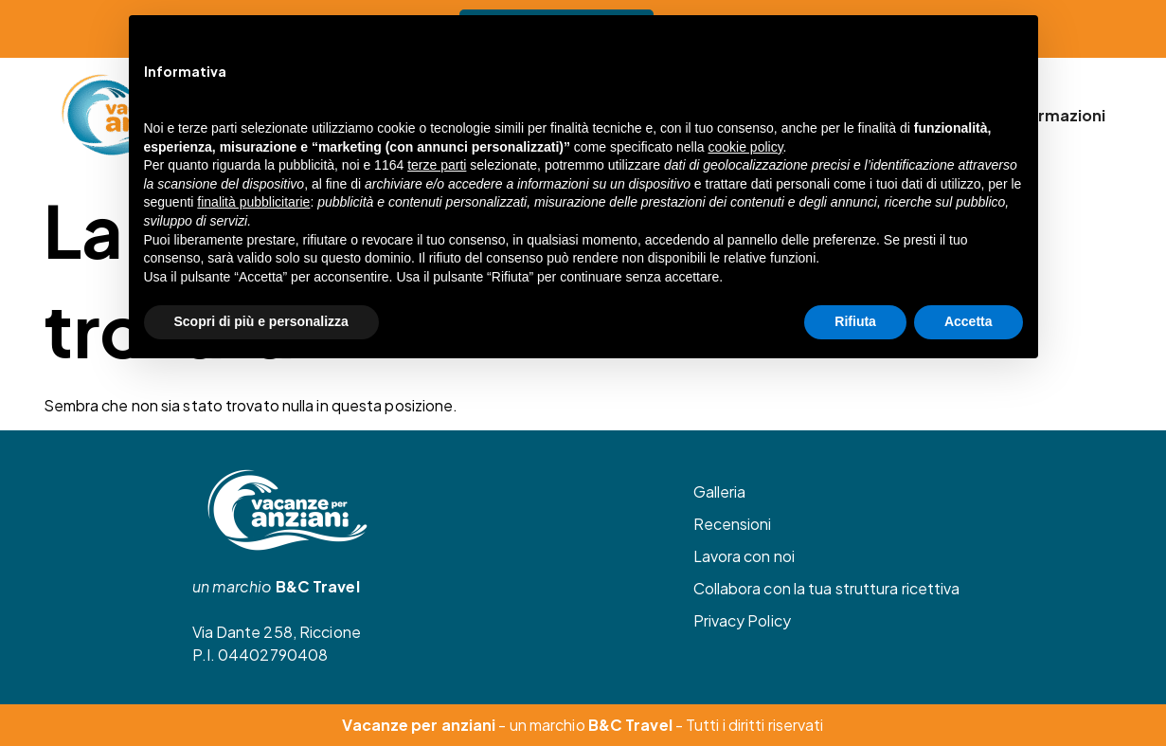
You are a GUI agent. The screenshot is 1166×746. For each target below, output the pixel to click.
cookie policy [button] (745, 147)
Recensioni (732, 524)
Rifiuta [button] (855, 321)
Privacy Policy (742, 620)
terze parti (436, 165)
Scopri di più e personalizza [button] (261, 321)
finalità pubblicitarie (253, 201)
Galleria (719, 491)
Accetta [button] (968, 321)
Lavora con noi (744, 556)
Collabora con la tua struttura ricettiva (826, 588)
